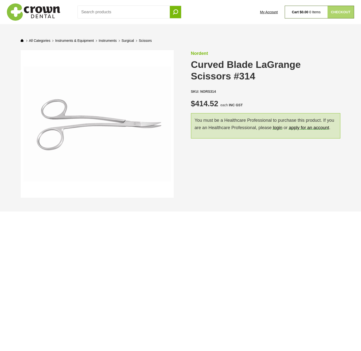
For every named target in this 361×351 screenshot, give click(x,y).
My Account (269, 12)
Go (175, 12)
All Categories (39, 41)
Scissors (145, 41)
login (277, 127)
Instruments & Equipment (74, 41)
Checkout (340, 12)
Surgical (128, 41)
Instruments (108, 41)
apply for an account (309, 127)
